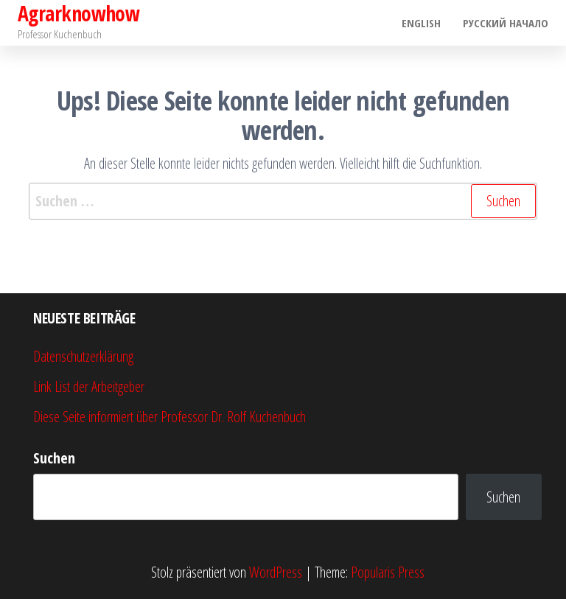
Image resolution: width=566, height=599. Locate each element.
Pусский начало (505, 22)
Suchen (54, 458)
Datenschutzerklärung (83, 356)
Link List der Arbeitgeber (88, 386)
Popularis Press (387, 572)
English (421, 22)
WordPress (275, 572)
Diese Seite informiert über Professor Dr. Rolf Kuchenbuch (169, 417)
